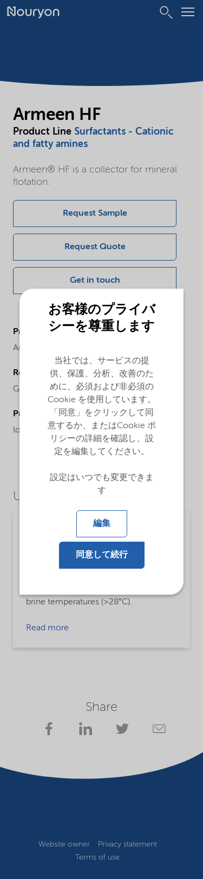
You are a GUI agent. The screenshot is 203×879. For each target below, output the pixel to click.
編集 (101, 524)
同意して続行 (102, 555)
